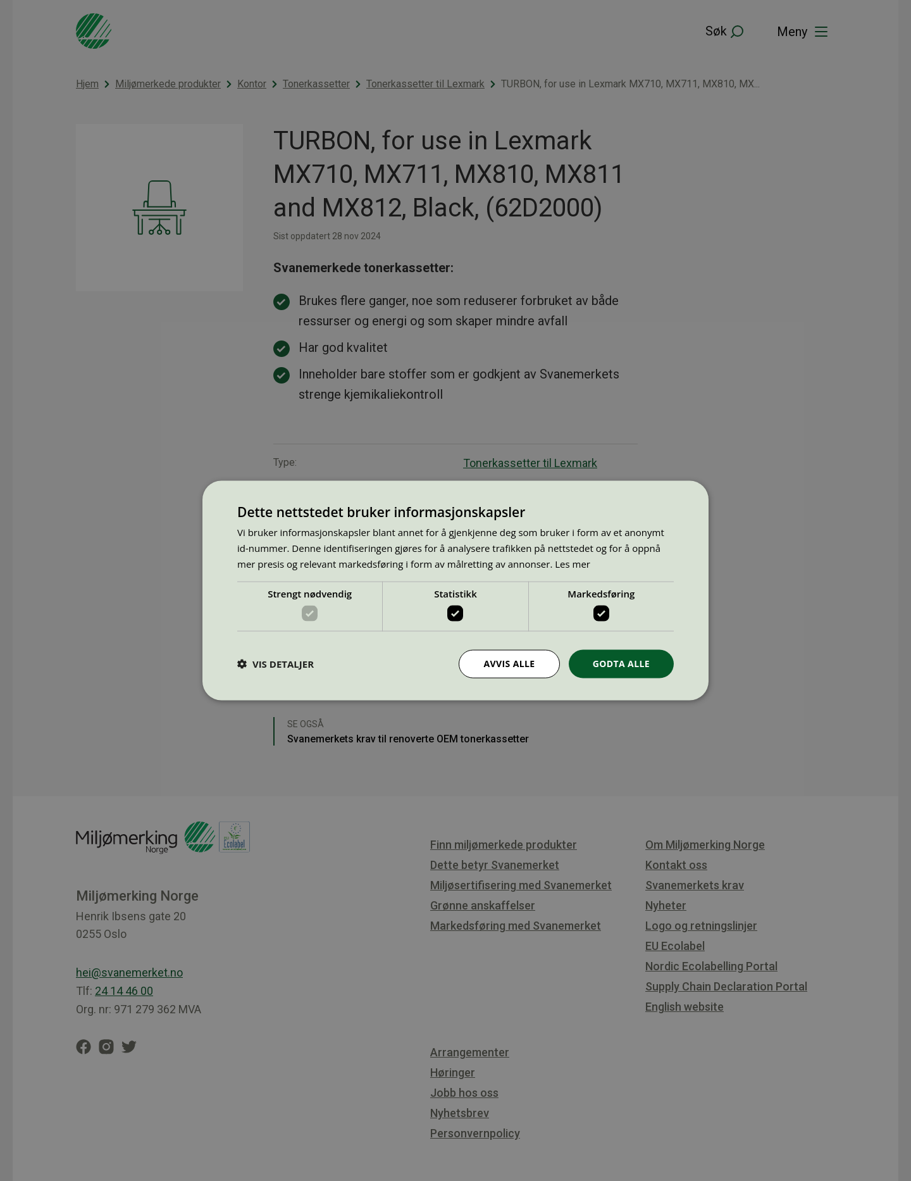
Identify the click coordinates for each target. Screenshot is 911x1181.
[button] (275, 664)
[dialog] (455, 591)
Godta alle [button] (621, 664)
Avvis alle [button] (509, 664)
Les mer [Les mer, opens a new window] (572, 563)
